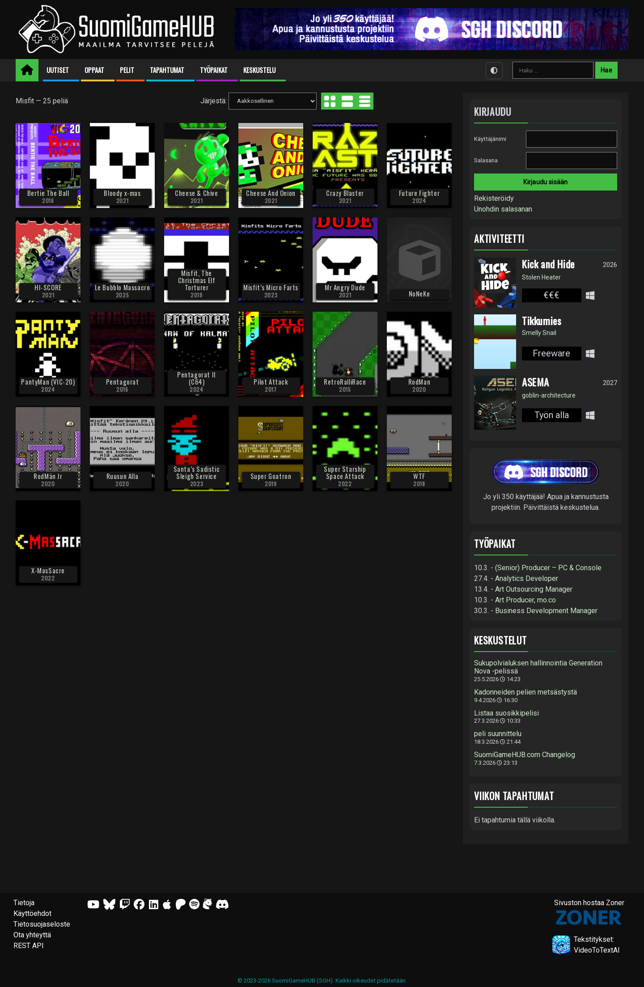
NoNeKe (419, 293)
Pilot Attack (271, 381)
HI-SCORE (48, 287)
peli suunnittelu (497, 734)
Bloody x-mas (122, 193)
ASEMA (535, 382)
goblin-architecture (549, 395)
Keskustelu (259, 70)
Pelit (127, 70)
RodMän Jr (48, 476)
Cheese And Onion (271, 193)
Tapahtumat (167, 70)
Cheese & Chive (196, 193)
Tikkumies (541, 320)
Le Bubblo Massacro (122, 287)
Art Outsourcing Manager (533, 589)
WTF (419, 476)
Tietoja (23, 902)
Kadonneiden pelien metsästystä (525, 692)
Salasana (486, 160)
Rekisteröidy (494, 198)
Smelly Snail (539, 332)
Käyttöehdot (32, 913)
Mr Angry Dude (345, 287)
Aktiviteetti (499, 239)
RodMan (419, 381)
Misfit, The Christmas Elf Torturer (197, 280)
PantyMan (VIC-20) (48, 381)
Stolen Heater (541, 277)
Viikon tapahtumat (514, 796)
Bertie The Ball (48, 193)
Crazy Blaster (345, 193)
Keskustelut (500, 640)
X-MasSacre (48, 570)
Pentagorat (122, 381)
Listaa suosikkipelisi (506, 713)
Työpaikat (214, 70)
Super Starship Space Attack (345, 472)
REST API (28, 945)
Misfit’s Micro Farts (270, 287)
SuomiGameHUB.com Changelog (524, 755)
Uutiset (58, 70)
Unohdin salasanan (503, 209)
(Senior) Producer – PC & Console (548, 567)
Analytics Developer (526, 578)
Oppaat (94, 70)
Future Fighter (419, 193)
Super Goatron (271, 476)
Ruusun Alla (122, 476)
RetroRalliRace (345, 381)
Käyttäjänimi (490, 139)
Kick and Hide (548, 263)
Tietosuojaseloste (41, 924)
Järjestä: (213, 100)
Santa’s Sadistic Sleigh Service (197, 472)
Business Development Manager (546, 610)
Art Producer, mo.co (525, 600)
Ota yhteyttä (32, 935)
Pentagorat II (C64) (196, 378)
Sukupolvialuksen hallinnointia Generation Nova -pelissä (538, 667)
